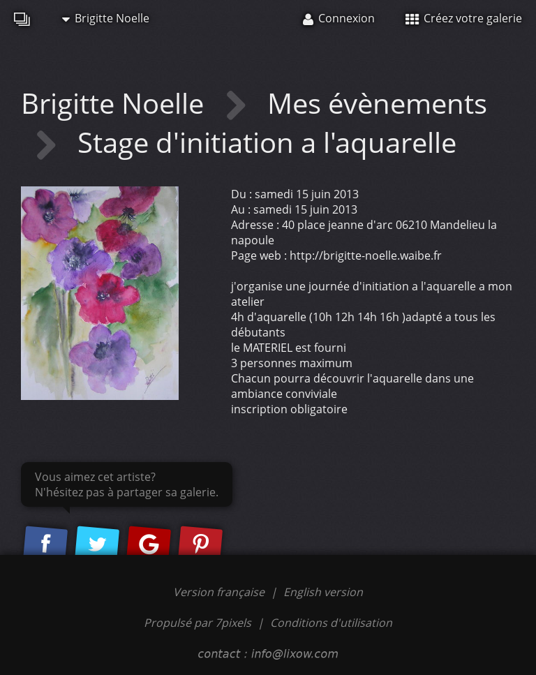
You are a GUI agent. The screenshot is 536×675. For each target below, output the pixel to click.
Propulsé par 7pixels (197, 622)
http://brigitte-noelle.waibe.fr (366, 255)
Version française (220, 592)
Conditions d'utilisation (331, 622)
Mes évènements (377, 103)
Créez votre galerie (463, 18)
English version (323, 592)
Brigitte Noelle (105, 18)
